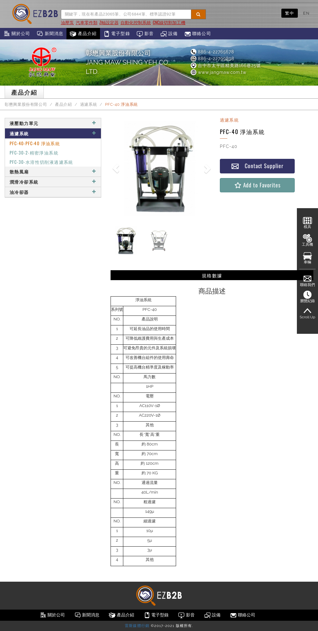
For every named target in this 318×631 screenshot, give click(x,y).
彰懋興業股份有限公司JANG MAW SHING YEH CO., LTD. (128, 62)
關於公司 (16, 33)
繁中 (289, 13)
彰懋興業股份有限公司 (26, 104)
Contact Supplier (257, 166)
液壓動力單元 (53, 123)
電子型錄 (116, 33)
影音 (145, 33)
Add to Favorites (257, 185)
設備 (169, 33)
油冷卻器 (53, 192)
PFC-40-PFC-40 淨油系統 (35, 143)
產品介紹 (83, 33)
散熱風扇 (53, 171)
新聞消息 (49, 33)
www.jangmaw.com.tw (218, 72)
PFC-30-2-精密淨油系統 (34, 152)
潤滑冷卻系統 (53, 181)
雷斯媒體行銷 (137, 626)
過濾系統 (88, 104)
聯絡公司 (197, 33)
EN (306, 13)
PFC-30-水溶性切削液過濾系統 (41, 162)
